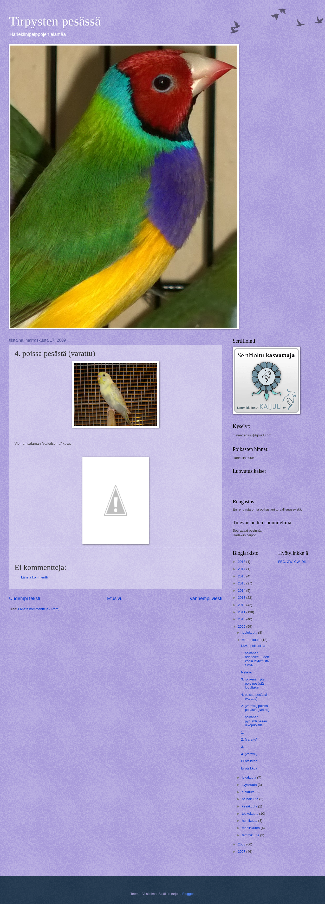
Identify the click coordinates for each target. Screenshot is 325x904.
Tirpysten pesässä (55, 21)
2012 (242, 605)
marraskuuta (251, 640)
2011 (242, 612)
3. (242, 747)
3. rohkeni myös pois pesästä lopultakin (253, 683)
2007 (242, 852)
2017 (242, 569)
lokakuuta (249, 777)
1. (242, 732)
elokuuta (248, 792)
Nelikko (246, 672)
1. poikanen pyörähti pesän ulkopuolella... (254, 721)
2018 (242, 562)
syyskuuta (250, 785)
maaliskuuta (251, 828)
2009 (242, 626)
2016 (242, 576)
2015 (242, 583)
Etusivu (114, 598)
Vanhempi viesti (206, 598)
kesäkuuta (250, 806)
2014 (242, 591)
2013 (242, 598)
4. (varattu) (249, 754)
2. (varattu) (249, 739)
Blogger (188, 894)
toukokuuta (250, 814)
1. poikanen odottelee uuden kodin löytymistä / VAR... (255, 659)
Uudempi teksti (24, 598)
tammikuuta (251, 835)
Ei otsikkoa (249, 761)
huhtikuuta (250, 821)
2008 (242, 844)
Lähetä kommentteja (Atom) (39, 609)
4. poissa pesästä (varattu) (254, 697)
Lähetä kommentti (34, 577)
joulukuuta (250, 632)
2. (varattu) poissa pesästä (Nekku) (255, 708)
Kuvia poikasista (253, 646)
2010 (242, 619)
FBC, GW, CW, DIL (292, 562)
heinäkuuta (250, 799)
